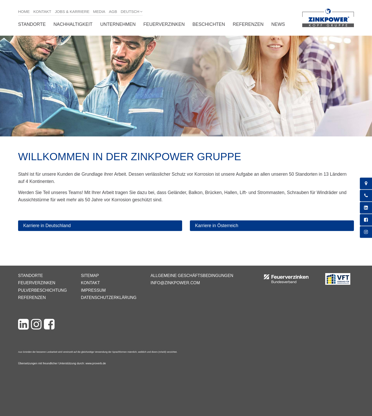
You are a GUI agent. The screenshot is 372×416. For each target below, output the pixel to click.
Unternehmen (118, 24)
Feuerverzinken (164, 24)
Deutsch (130, 11)
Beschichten (208, 24)
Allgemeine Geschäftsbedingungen (192, 275)
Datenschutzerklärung (108, 297)
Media (99, 11)
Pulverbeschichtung (42, 290)
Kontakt (42, 11)
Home (24, 11)
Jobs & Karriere (72, 11)
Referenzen (248, 24)
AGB (113, 11)
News (278, 24)
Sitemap (90, 275)
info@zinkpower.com (175, 283)
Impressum (93, 290)
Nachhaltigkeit (72, 24)
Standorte (32, 24)
